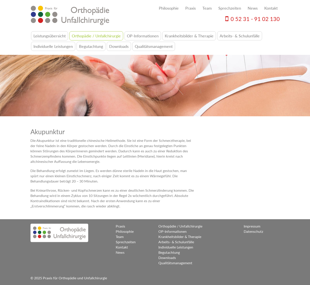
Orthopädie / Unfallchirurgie (96, 35)
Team (207, 8)
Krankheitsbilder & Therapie (189, 35)
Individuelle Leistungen (53, 46)
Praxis (190, 8)
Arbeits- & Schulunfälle (240, 35)
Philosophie (169, 8)
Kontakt (271, 8)
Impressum (252, 226)
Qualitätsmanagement (154, 46)
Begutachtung (91, 46)
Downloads (119, 46)
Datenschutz (253, 231)
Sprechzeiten (229, 8)
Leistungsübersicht (49, 35)
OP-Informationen (143, 35)
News (253, 8)
